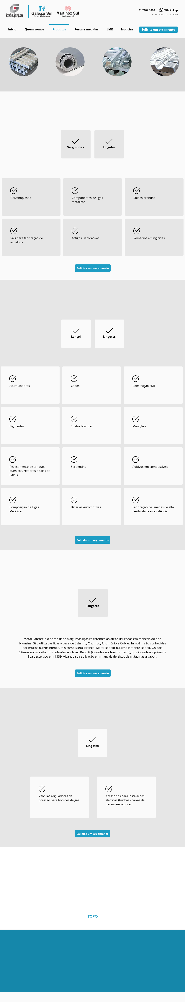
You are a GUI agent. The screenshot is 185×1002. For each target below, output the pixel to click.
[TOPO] (93, 916)
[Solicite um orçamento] (158, 30)
